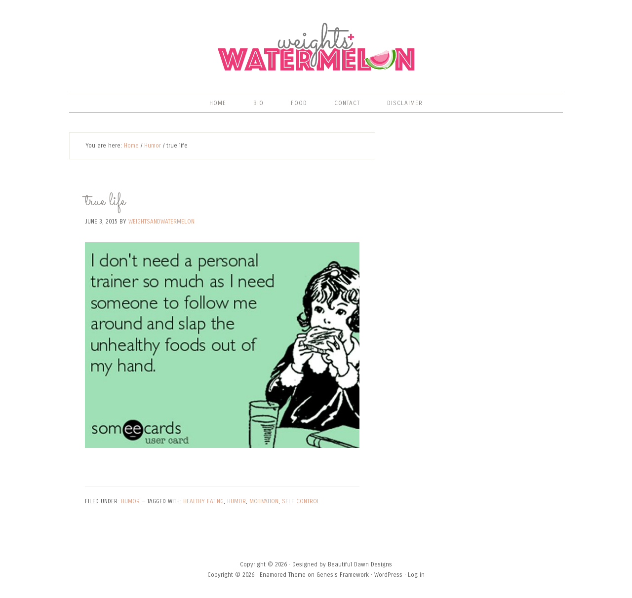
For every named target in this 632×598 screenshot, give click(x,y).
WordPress (388, 574)
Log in (416, 574)
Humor (130, 501)
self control (301, 501)
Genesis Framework (342, 574)
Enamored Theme (283, 574)
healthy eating (203, 501)
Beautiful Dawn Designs (360, 564)
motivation (263, 501)
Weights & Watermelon (316, 47)
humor (236, 501)
